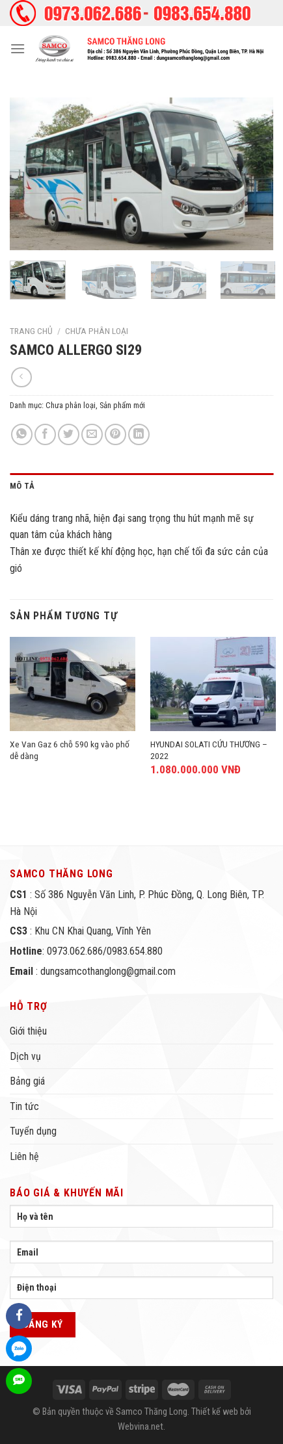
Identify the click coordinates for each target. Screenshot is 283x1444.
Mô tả (22, 486)
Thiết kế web (214, 1411)
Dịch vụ (25, 1056)
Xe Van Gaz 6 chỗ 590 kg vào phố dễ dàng (69, 750)
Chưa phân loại (96, 331)
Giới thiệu (28, 1031)
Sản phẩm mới (122, 405)
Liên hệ (24, 1156)
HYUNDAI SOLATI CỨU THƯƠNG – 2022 (208, 750)
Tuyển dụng (33, 1131)
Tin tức (24, 1106)
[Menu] (17, 48)
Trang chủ (31, 331)
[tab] (141, 486)
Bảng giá (27, 1081)
